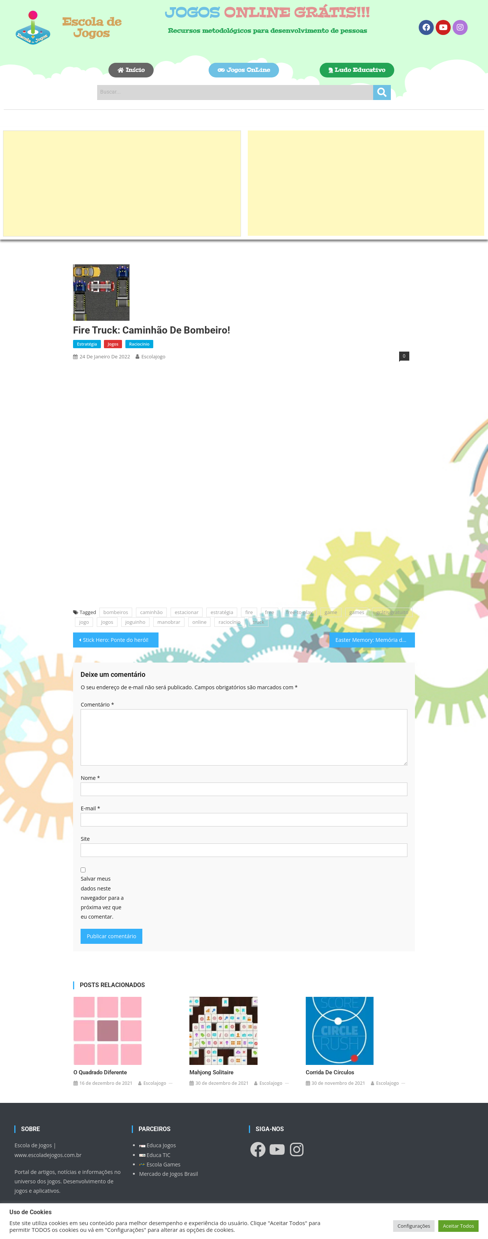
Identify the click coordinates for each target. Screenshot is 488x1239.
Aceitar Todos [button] (458, 1225)
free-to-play (299, 612)
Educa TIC (155, 1143)
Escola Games (160, 1152)
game (331, 612)
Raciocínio (139, 344)
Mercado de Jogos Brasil (168, 1162)
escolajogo (153, 356)
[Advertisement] (122, 183)
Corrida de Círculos (330, 1060)
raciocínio (229, 622)
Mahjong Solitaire (211, 1060)
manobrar (168, 622)
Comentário (97, 704)
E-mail (90, 808)
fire (249, 612)
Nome (90, 777)
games (356, 612)
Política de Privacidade (41, 1196)
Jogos (113, 344)
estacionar (186, 612)
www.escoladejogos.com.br (47, 1143)
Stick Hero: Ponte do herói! (115, 639)
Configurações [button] (414, 1225)
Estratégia (87, 344)
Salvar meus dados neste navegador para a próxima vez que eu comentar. (102, 897)
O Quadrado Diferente (100, 1060)
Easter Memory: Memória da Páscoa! (375, 639)
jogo (84, 622)
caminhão (151, 612)
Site (85, 838)
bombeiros (116, 612)
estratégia (221, 612)
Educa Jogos (157, 1133)
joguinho (135, 622)
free (269, 612)
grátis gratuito (392, 612)
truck (258, 622)
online (199, 622)
